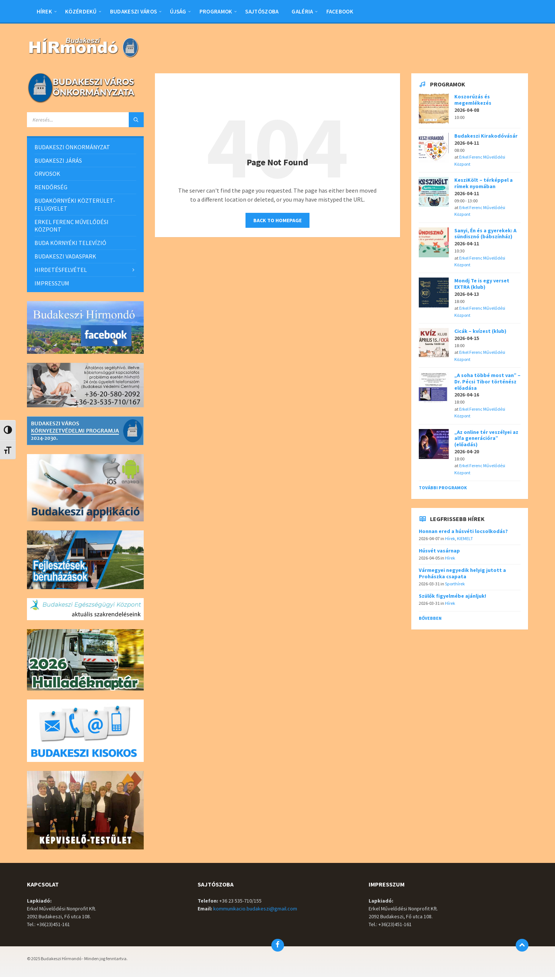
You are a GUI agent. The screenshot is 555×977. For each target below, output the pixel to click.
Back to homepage (277, 220)
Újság (178, 11)
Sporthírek (455, 583)
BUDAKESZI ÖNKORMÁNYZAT (72, 147)
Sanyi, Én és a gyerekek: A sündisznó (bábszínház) (485, 233)
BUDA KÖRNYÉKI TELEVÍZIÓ (70, 242)
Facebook (339, 11)
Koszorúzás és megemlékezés (472, 99)
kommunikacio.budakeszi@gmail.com (255, 908)
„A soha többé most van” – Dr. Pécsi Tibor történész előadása (487, 381)
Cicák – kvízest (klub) (480, 331)
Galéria (302, 11)
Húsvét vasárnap (439, 550)
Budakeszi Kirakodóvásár (486, 135)
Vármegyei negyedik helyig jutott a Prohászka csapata (462, 573)
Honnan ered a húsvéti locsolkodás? (463, 531)
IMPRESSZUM (51, 283)
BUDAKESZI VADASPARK (65, 256)
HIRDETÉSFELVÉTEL (60, 269)
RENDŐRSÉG (50, 187)
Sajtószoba (261, 11)
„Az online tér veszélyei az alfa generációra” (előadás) (486, 438)
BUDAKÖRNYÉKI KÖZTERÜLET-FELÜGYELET (74, 204)
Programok (215, 11)
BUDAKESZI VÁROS (133, 11)
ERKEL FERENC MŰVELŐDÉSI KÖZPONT (71, 225)
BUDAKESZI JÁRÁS (58, 160)
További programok (443, 487)
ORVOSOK (47, 173)
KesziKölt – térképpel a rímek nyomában (483, 183)
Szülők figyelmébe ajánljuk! (452, 595)
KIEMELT (465, 538)
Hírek (44, 11)
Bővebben (430, 618)
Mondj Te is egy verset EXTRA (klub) (481, 283)
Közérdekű (81, 11)
